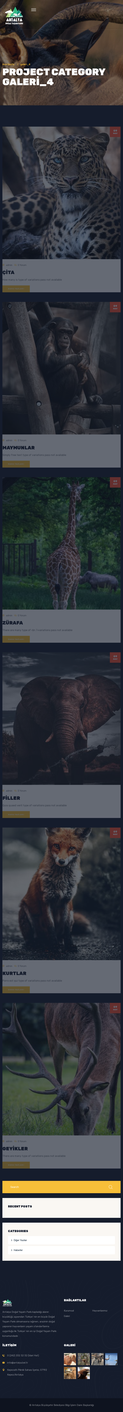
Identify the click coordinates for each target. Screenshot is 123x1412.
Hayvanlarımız (99, 1310)
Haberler (18, 1250)
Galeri (67, 1316)
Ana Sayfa (8, 64)
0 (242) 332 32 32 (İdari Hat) (23, 1355)
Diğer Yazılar (20, 1240)
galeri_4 (25, 64)
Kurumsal (69, 1310)
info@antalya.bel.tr (17, 1362)
